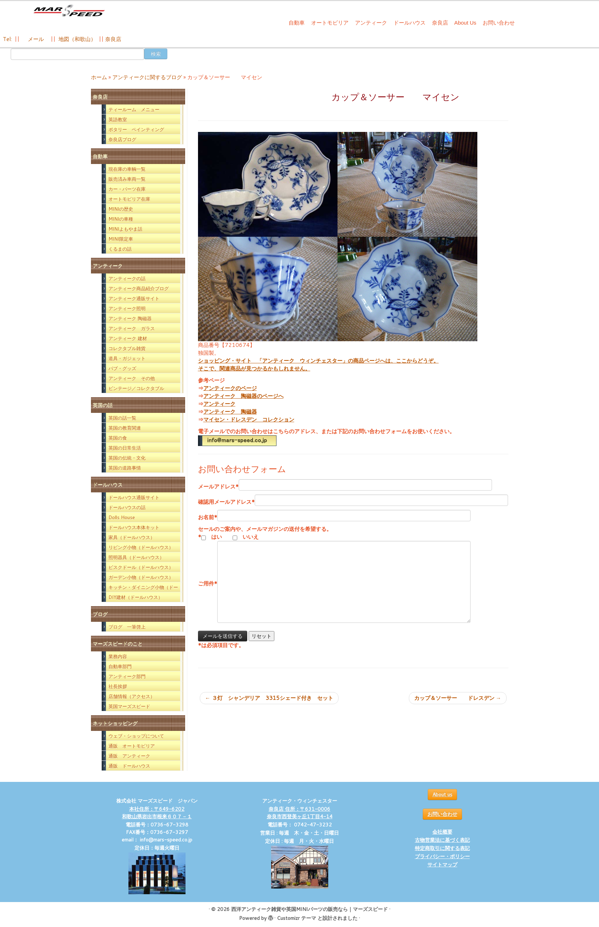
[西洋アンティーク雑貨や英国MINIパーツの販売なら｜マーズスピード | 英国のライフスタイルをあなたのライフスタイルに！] (69, 14)
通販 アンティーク (129, 756)
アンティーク (371, 23)
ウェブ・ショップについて (136, 736)
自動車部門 (120, 666)
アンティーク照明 (127, 308)
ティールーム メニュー (133, 109)
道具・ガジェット (127, 358)
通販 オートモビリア (131, 746)
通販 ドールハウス (129, 766)
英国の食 (117, 438)
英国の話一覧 (122, 418)
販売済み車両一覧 (127, 179)
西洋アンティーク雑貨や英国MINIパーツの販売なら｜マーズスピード (309, 909)
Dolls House (121, 517)
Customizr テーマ (296, 918)
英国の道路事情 (124, 468)
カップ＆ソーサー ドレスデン (457, 698)
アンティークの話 (127, 278)
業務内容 (117, 656)
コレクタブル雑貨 (127, 348)
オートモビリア (330, 23)
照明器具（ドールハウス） (136, 557)
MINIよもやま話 (125, 229)
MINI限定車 (120, 239)
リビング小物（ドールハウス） (140, 547)
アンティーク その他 (131, 378)
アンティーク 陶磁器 (130, 318)
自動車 (297, 23)
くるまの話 (120, 249)
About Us (465, 23)
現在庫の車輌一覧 (127, 169)
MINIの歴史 (120, 209)
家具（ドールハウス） (131, 537)
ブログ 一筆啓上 (127, 627)
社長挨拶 (117, 686)
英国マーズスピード (129, 706)
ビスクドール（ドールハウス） (140, 567)
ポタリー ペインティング (136, 129)
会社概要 (442, 831)
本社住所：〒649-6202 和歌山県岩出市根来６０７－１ (157, 812)
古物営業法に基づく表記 (442, 840)
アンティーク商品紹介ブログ (138, 288)
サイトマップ (442, 864)
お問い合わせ (499, 23)
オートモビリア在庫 (129, 199)
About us (442, 794)
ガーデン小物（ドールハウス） (140, 577)
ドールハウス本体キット (133, 527)
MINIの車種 (120, 219)
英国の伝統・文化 (127, 458)
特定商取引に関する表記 (442, 848)
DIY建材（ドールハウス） (135, 597)
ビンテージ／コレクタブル (136, 388)
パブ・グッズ (122, 368)
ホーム (99, 77)
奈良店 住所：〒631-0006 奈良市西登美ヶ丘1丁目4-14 (300, 812)
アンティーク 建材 (127, 338)
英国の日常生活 (124, 448)
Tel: (8, 39)
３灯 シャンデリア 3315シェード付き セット (269, 698)
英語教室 (117, 119)
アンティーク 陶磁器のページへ (243, 396)
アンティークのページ (230, 388)
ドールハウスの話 (127, 507)
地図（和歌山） (77, 39)
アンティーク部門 (127, 676)
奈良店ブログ (122, 139)
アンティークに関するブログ (147, 77)
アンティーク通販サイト (133, 298)
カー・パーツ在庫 (127, 189)
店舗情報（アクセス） (131, 696)
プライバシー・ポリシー (442, 856)
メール (35, 39)
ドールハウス (410, 23)
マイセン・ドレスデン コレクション (248, 419)
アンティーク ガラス (131, 328)
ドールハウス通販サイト (133, 497)
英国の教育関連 (124, 428)
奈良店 (440, 23)
